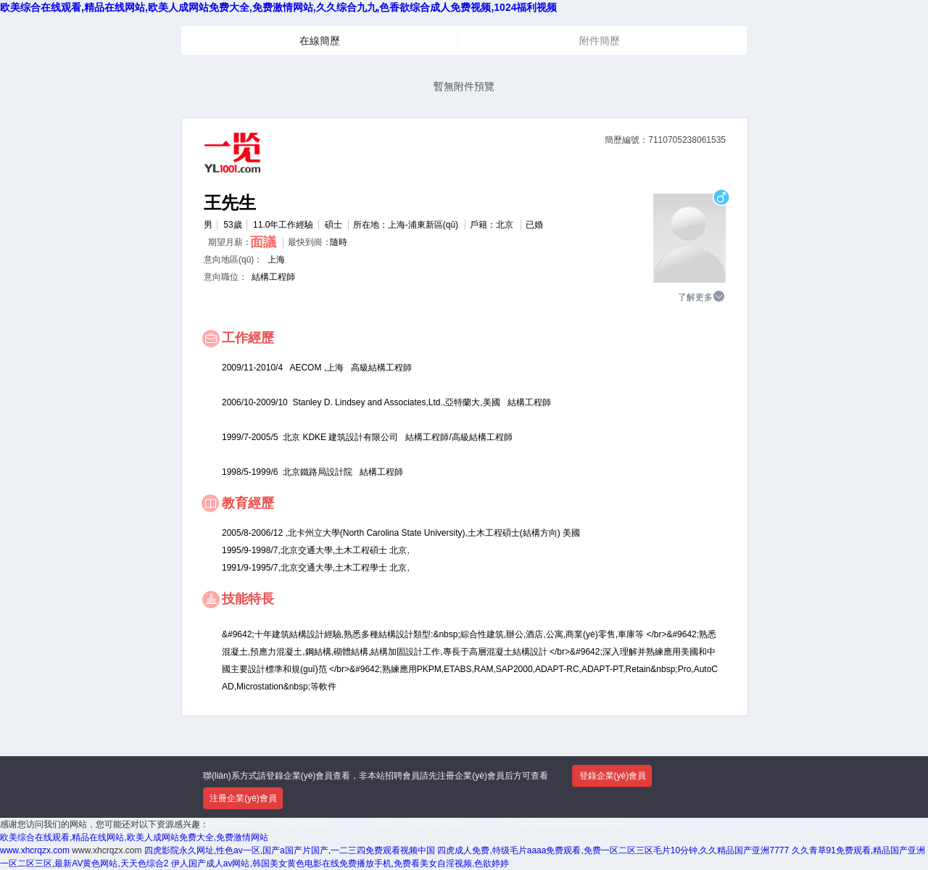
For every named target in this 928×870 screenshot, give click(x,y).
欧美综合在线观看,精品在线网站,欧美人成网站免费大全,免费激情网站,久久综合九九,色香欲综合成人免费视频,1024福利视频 (278, 7)
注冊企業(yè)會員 (243, 798)
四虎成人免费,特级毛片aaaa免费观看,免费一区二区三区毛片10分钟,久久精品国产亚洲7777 (613, 850)
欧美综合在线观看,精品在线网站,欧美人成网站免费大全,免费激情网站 (134, 837)
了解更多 (702, 296)
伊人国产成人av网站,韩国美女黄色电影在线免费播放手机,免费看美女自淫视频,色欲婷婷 (340, 863)
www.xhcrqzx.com (35, 850)
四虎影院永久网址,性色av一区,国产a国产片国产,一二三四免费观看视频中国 (289, 850)
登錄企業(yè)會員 (613, 776)
